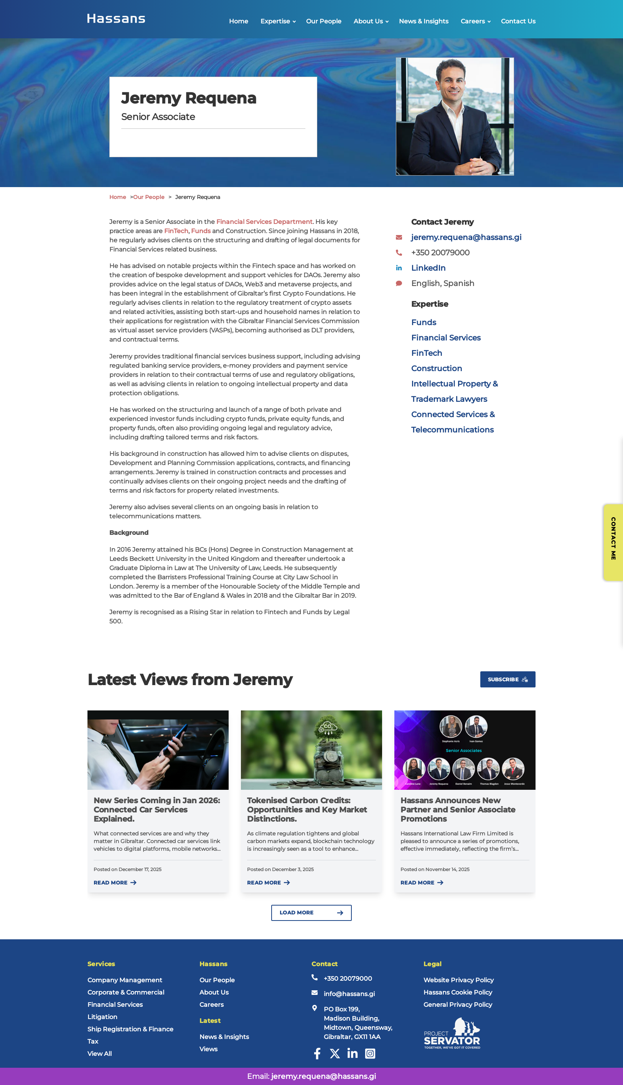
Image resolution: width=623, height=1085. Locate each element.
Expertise (275, 21)
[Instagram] (370, 1057)
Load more (311, 912)
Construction (436, 368)
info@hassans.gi (349, 994)
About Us (368, 21)
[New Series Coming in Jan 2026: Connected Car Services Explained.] (158, 750)
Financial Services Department (264, 221)
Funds (201, 231)
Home (238, 21)
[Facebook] (317, 1057)
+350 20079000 (348, 978)
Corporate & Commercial (125, 992)
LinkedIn (428, 268)
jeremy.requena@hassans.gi (466, 237)
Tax (92, 1041)
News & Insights (423, 21)
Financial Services (446, 337)
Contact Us (518, 21)
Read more (115, 883)
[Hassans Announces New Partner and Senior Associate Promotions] (465, 750)
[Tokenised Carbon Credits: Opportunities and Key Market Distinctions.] (311, 750)
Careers (473, 21)
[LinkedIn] (352, 1057)
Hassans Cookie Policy (458, 992)
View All (99, 1053)
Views (208, 1049)
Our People (323, 21)
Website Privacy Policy (459, 980)
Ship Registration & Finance (130, 1029)
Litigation (102, 1017)
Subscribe (508, 679)
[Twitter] (335, 1057)
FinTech (176, 231)
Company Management (124, 980)
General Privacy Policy (458, 1004)
